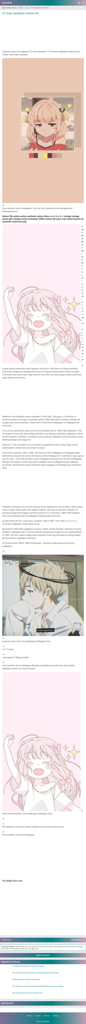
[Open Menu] (78, 3)
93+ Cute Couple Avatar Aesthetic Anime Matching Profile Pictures (35, 973)
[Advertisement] (43, 32)
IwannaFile (7, 3)
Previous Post (76, 940)
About (29, 1016)
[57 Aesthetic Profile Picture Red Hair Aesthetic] (6, 968)
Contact (38, 1016)
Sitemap (56, 1016)
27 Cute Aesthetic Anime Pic (20, 13)
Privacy (46, 1016)
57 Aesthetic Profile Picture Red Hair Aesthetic (28, 966)
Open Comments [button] (43, 955)
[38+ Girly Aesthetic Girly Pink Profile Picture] (6, 995)
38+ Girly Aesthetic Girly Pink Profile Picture (27, 993)
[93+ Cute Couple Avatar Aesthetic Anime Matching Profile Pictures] (6, 975)
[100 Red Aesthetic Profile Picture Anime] (6, 981)
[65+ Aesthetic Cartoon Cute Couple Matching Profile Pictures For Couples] (6, 988)
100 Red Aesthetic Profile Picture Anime (26, 979)
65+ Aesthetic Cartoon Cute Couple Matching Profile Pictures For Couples (37, 986)
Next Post (7, 940)
